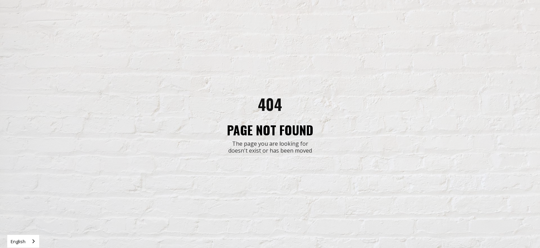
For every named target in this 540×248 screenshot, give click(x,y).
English (18, 241)
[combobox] (23, 241)
